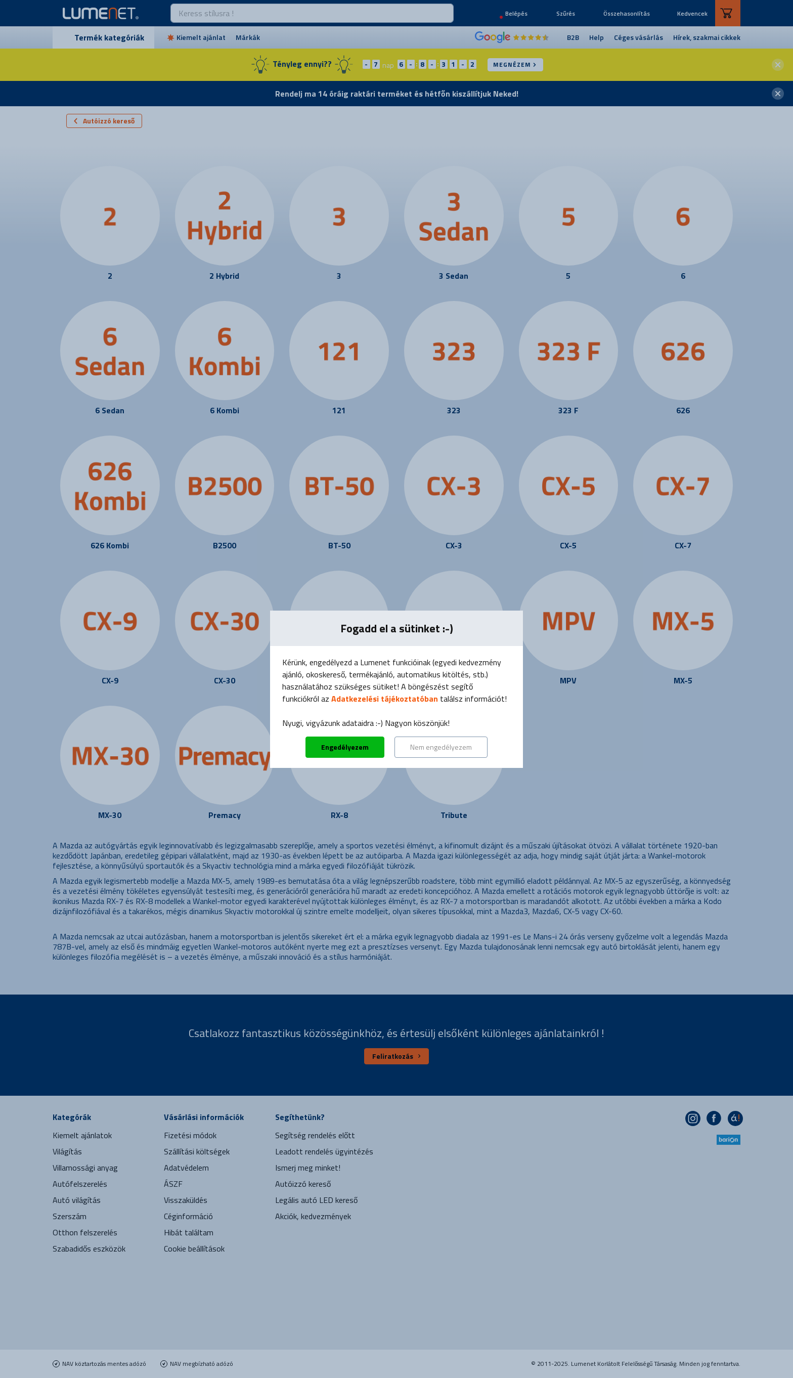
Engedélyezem (345, 747)
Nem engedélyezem (441, 747)
